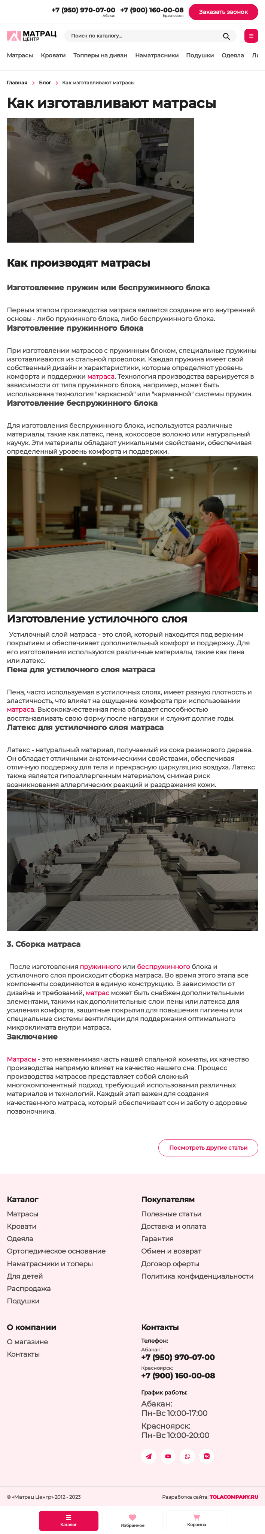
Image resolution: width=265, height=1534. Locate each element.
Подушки (200, 55)
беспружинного (163, 966)
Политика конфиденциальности (197, 1276)
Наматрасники (157, 55)
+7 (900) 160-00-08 (151, 10)
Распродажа (29, 1288)
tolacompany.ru (234, 1497)
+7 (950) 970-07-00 (83, 10)
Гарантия (157, 1238)
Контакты (23, 1354)
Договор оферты (170, 1264)
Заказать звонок (223, 12)
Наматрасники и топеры (50, 1264)
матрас (97, 993)
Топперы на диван (100, 55)
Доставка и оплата (173, 1226)
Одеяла (233, 55)
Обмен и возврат (171, 1251)
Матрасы (20, 55)
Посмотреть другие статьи (208, 1147)
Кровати (53, 55)
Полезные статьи (171, 1214)
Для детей (25, 1276)
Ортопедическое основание (56, 1251)
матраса (101, 376)
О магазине (27, 1342)
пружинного (100, 966)
